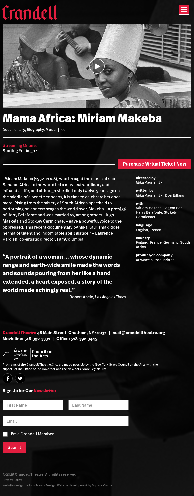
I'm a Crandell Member (32, 434)
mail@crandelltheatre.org (139, 332)
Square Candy (102, 485)
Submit (14, 447)
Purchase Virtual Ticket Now (154, 164)
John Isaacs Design (42, 485)
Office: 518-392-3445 (76, 338)
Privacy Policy (12, 480)
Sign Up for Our (29, 390)
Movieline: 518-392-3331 (26, 338)
